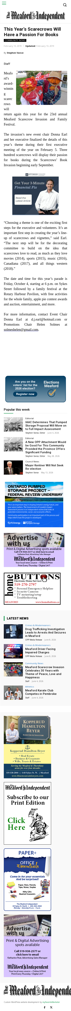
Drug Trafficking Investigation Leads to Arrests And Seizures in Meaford (45, 632)
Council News (32, 461)
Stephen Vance (15, 52)
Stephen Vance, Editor (35, 432)
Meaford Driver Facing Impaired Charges (40, 650)
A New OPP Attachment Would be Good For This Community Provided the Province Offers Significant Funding (45, 447)
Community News (15, 40)
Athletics (29, 687)
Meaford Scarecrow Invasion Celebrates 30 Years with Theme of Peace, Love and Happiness (44, 672)
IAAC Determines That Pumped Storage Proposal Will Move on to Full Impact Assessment (46, 425)
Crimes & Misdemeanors (37, 625)
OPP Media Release (33, 639)
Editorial (29, 418)
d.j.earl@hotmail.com (46, 319)
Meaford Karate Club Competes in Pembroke (41, 692)
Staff (27, 681)
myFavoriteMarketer (51, 1002)
